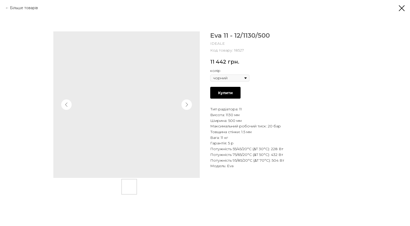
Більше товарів (24, 7)
